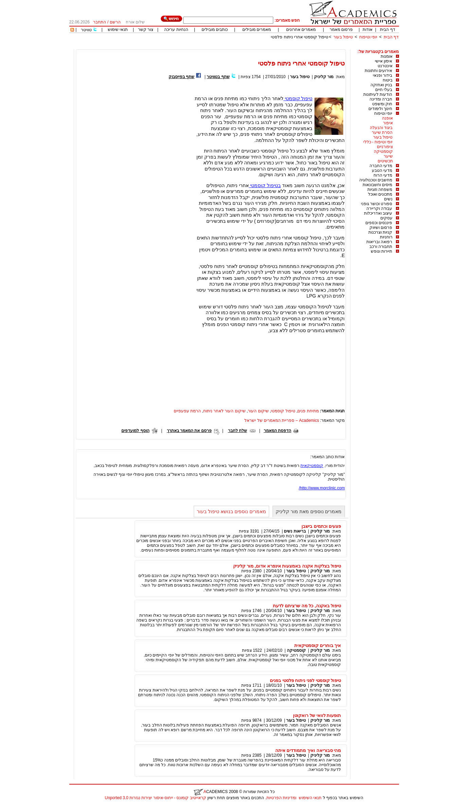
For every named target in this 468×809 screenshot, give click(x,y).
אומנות (387, 56)
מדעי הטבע (382, 170)
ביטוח (388, 80)
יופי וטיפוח (368, 37)
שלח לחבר (237, 430)
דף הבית (387, 29)
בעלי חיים (383, 89)
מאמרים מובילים (256, 29)
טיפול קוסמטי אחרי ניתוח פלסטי (299, 37)
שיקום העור (258, 411)
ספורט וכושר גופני (377, 203)
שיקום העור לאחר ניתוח (224, 411)
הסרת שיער (382, 132)
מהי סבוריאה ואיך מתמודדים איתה (308, 750)
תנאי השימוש (310, 797)
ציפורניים (385, 146)
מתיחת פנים (307, 411)
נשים (388, 199)
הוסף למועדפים (135, 430)
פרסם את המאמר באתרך (189, 430)
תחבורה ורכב (380, 246)
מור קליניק (323, 76)
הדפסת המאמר (277, 430)
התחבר (99, 22)
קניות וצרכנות (380, 232)
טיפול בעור (343, 37)
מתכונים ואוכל (380, 194)
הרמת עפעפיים (187, 411)
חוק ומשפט (382, 104)
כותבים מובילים (215, 29)
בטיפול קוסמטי (265, 185)
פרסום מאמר (341, 29)
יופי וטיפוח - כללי (378, 142)
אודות (367, 29)
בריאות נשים (295, 531)
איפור (388, 123)
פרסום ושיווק (380, 227)
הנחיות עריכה (176, 29)
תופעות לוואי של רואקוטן (317, 715)
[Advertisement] (275, 46)
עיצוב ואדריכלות (378, 213)
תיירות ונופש (381, 251)
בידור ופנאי (382, 75)
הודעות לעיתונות (377, 94)
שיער (388, 156)
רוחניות (386, 237)
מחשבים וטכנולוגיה (375, 180)
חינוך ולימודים (380, 108)
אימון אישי (383, 61)
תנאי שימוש (118, 29)
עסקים (386, 218)
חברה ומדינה (380, 99)
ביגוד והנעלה (381, 127)
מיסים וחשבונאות (377, 184)
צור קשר (145, 29)
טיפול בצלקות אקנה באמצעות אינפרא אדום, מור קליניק (287, 566)
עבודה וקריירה (379, 208)
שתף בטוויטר (218, 76)
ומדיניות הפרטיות (281, 797)
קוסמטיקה (383, 151)
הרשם (115, 22)
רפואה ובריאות (379, 241)
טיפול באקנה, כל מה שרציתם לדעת (307, 605)
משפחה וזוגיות (379, 189)
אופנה (387, 118)
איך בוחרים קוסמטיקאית (317, 645)
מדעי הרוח (383, 175)
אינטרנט (385, 66)
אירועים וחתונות (378, 70)
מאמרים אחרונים (301, 29)
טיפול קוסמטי (298, 98)
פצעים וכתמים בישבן (321, 526)
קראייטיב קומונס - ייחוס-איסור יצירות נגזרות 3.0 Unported (155, 797)
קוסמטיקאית (311, 465)
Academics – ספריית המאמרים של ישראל (281, 420)
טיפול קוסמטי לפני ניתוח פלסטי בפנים (305, 680)
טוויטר (86, 30)
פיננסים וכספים (378, 222)
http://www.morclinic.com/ (322, 488)
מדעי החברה (380, 165)
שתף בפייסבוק (181, 76)
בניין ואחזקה (381, 85)
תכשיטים (385, 161)
